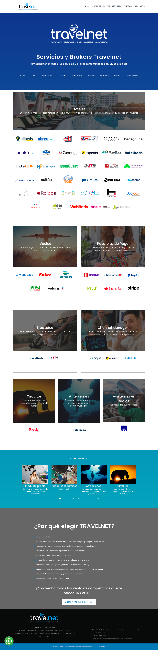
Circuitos (91, 75)
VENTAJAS (128, 6)
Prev (17, 480)
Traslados (62, 75)
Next (140, 480)
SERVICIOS (116, 6)
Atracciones (104, 75)
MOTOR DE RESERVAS (101, 6)
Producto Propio (132, 75)
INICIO (87, 6)
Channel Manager (77, 75)
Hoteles (22, 75)
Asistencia (117, 75)
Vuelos (32, 75)
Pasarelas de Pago (47, 75)
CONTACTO (140, 6)
